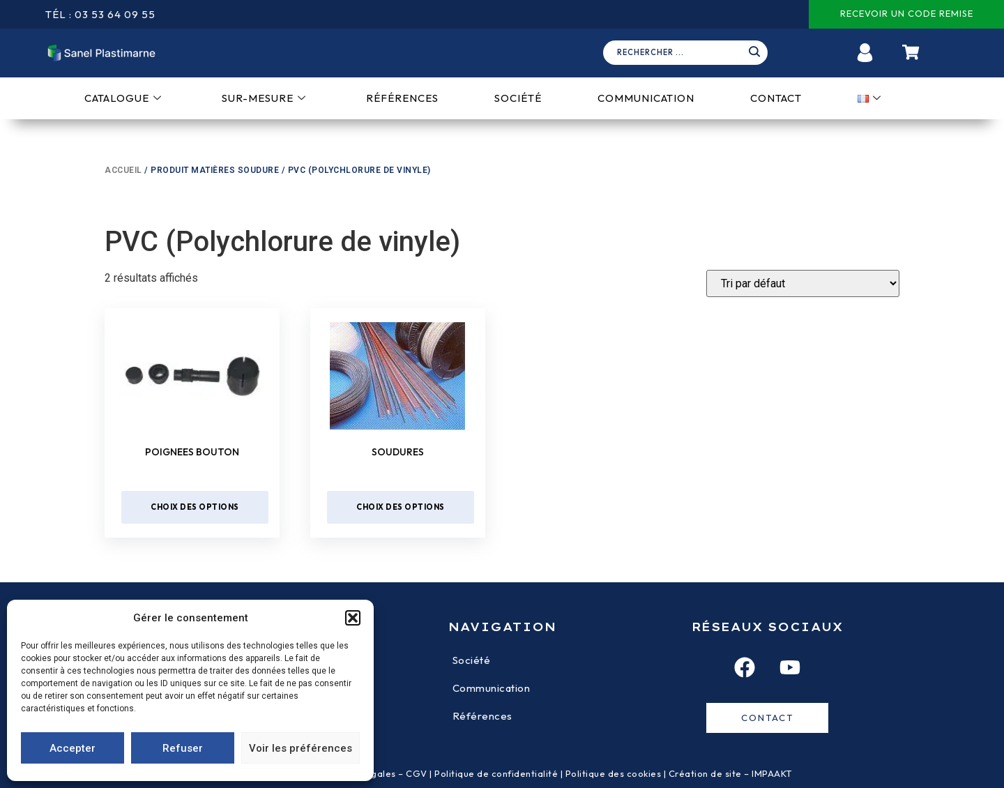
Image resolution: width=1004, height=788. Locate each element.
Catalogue (123, 98)
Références (402, 98)
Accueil (123, 170)
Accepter (73, 748)
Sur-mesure (264, 98)
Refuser (182, 748)
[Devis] (802, 283)
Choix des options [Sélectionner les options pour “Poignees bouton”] (195, 507)
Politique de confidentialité (496, 773)
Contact (776, 98)
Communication (646, 98)
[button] (353, 618)
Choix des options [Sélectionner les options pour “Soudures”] (400, 507)
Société (518, 98)
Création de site (705, 773)
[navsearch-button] (690, 53)
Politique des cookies (613, 773)
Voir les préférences (300, 748)
